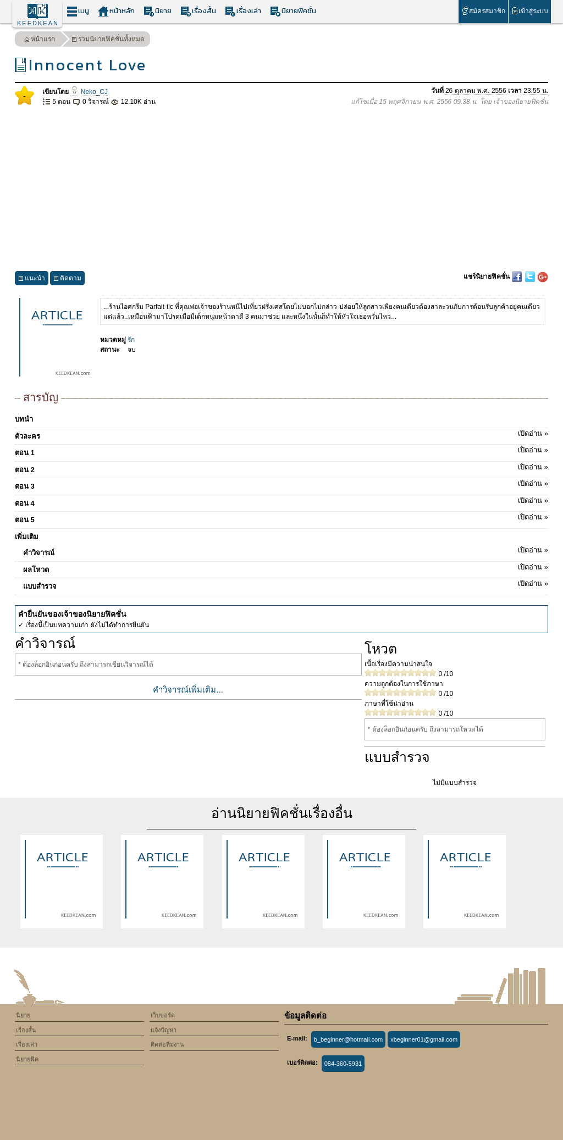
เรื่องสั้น (198, 11)
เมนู (78, 11)
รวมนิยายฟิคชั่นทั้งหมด (108, 40)
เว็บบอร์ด (163, 1015)
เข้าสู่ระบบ (529, 10)
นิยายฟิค (27, 1059)
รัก (131, 340)
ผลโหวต (285, 568)
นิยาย (157, 11)
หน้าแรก (39, 40)
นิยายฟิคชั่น (293, 11)
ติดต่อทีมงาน (167, 1044)
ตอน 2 (281, 468)
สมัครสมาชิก (483, 10)
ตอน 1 (281, 451)
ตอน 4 (281, 501)
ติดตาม (67, 279)
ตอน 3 (281, 484)
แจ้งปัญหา (163, 1030)
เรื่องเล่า (243, 11)
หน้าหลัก (116, 11)
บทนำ (24, 419)
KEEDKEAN (38, 23)
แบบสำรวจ (285, 584)
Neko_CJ (89, 92)
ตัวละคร (281, 434)
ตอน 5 (281, 518)
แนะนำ (31, 279)
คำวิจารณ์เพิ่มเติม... (188, 689)
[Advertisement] (281, 189)
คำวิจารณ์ (285, 551)
